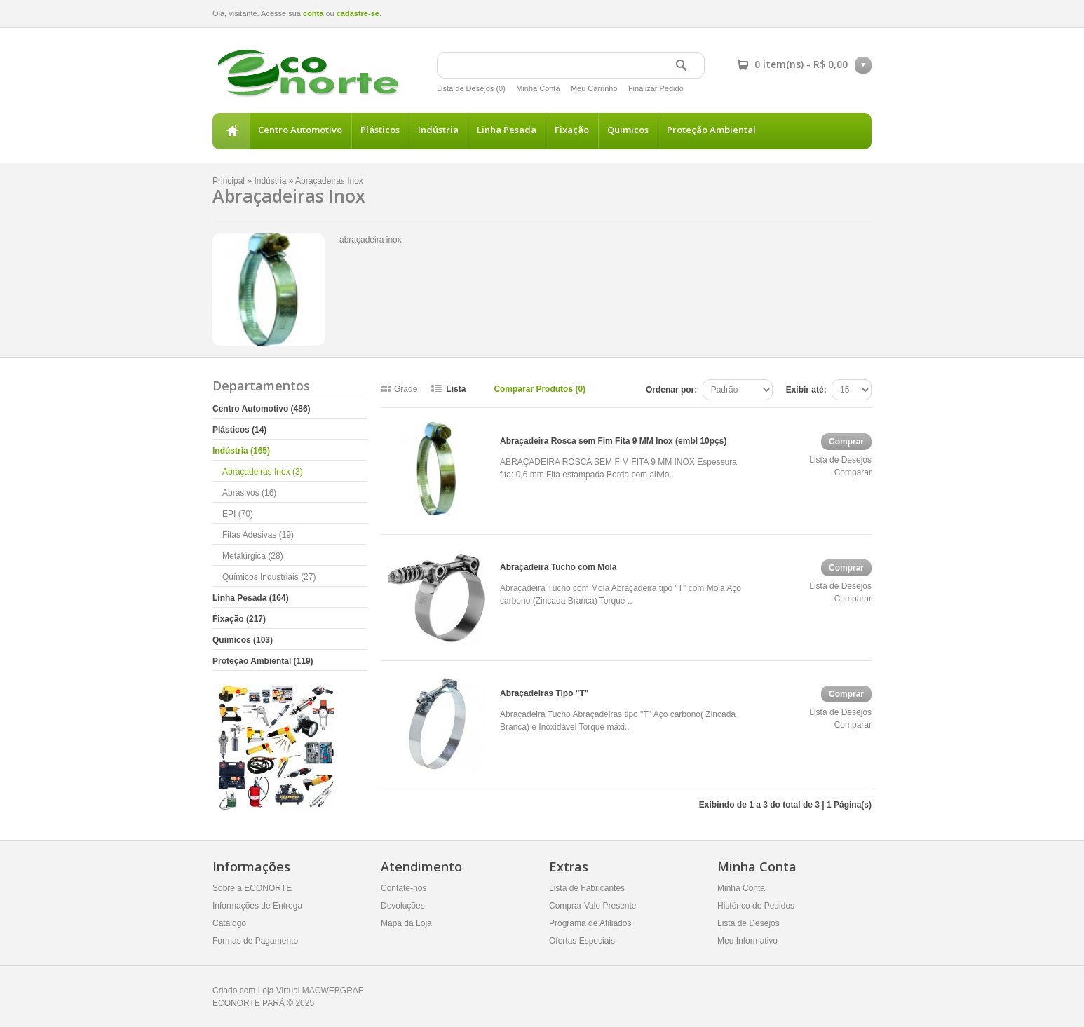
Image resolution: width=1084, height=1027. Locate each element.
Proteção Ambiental (711, 129)
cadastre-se (358, 13)
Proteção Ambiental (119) (262, 661)
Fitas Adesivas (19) (258, 535)
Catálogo (229, 923)
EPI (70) (237, 514)
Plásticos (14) (239, 430)
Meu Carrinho (594, 88)
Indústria (438, 129)
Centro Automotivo (300, 129)
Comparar (853, 472)
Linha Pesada (506, 129)
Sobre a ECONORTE (252, 888)
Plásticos (380, 129)
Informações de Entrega (257, 906)
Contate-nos (403, 888)
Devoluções (403, 906)
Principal (230, 131)
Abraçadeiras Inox (329, 181)
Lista (456, 389)
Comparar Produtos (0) (539, 389)
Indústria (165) (241, 451)
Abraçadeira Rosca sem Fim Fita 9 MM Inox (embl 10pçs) (613, 441)
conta (313, 13)
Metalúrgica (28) (252, 556)
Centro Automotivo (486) (261, 409)
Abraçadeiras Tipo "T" (544, 693)
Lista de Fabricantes (587, 888)
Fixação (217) (239, 619)
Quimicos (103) (242, 640)
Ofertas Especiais (582, 941)
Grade (405, 389)
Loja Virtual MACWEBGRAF (311, 990)
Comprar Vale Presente (593, 906)
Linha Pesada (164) (250, 598)
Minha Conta (538, 88)
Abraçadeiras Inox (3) (262, 472)
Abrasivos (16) (249, 493)
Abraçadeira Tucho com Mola (558, 567)
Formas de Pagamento (255, 941)
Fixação (572, 129)
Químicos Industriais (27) (269, 577)
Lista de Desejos (840, 460)
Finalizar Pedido (656, 88)
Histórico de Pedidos (755, 906)
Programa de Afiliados (590, 923)
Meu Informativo (747, 941)
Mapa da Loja (406, 923)
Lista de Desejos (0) (471, 88)
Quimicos (628, 129)
